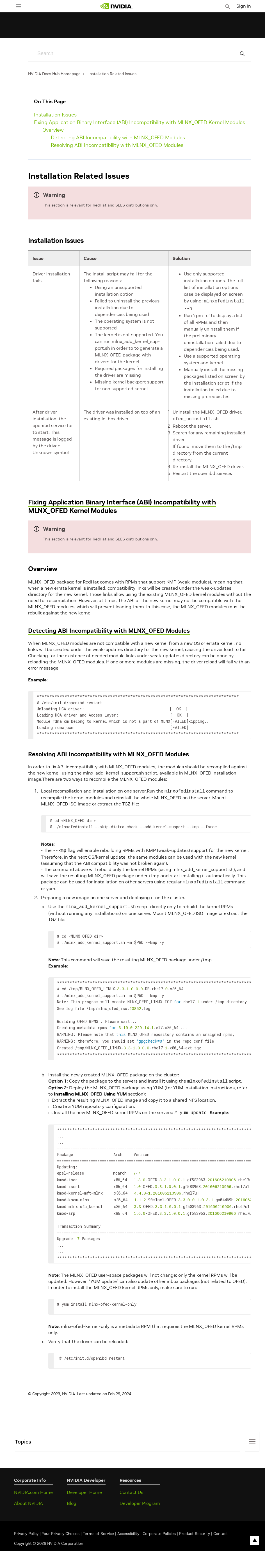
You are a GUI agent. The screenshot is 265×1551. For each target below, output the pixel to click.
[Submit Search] (239, 54)
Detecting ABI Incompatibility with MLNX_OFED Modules (118, 137)
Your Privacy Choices (60, 1520)
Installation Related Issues (112, 73)
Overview (53, 130)
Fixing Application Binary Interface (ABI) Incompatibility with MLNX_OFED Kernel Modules (139, 122)
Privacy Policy (27, 1520)
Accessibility (128, 1520)
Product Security (194, 1520)
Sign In (243, 6)
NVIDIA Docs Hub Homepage (54, 73)
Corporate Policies (159, 1520)
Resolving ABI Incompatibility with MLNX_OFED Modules (117, 145)
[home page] (116, 6)
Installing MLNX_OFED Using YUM (90, 1085)
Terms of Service (98, 1520)
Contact (220, 1520)
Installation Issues (55, 114)
